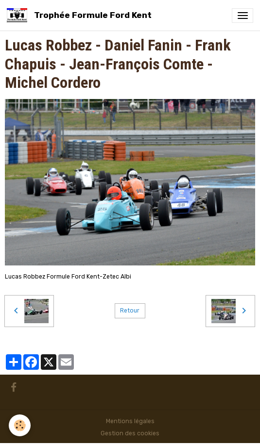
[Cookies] (20, 425)
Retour (129, 310)
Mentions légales (130, 421)
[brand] (81, 15)
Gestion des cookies (130, 433)
